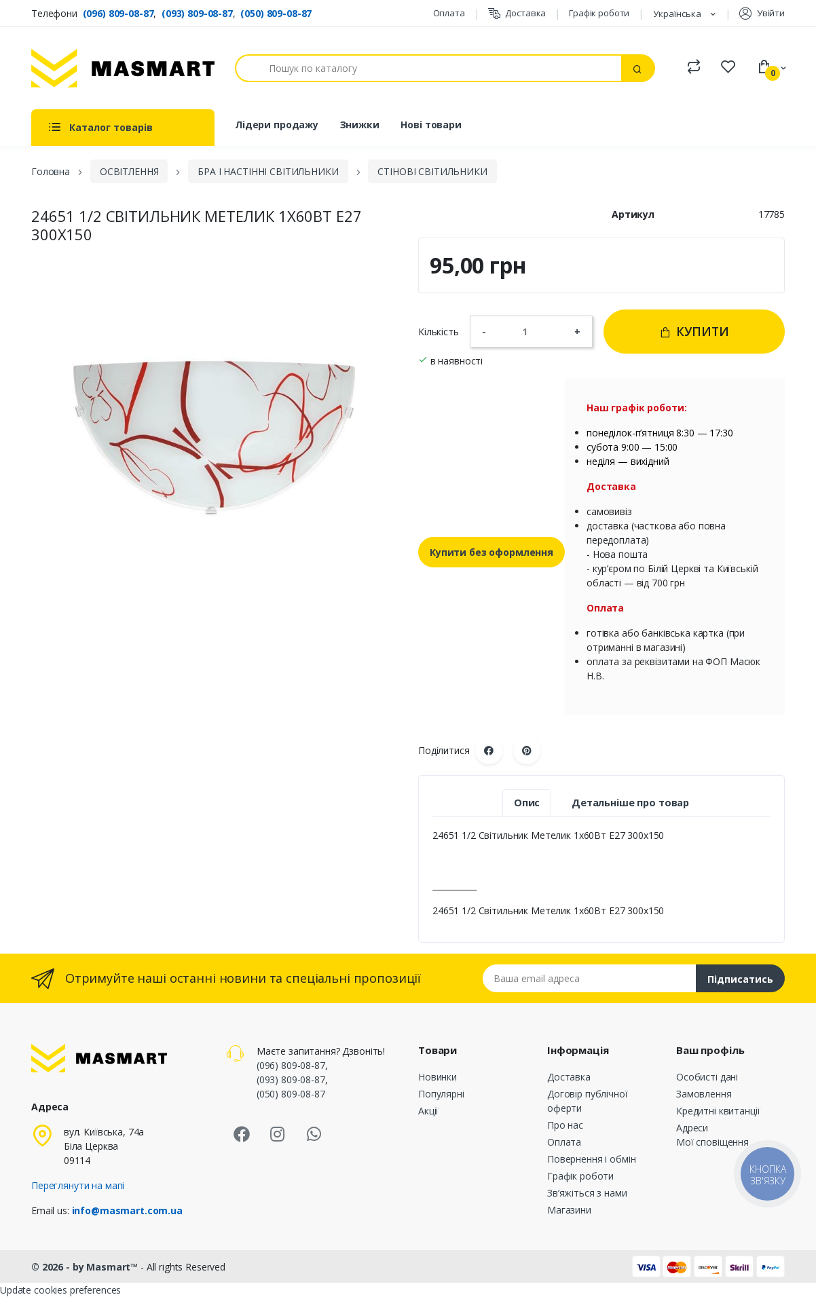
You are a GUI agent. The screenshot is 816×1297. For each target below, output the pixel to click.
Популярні (441, 1093)
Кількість (438, 331)
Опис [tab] (527, 802)
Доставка (517, 13)
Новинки (437, 1076)
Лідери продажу (276, 124)
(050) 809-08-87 (276, 13)
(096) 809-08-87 (118, 13)
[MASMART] (123, 68)
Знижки (359, 124)
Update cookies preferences (60, 1289)
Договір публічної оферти (587, 1100)
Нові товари (431, 124)
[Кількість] (530, 331)
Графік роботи (599, 13)
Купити (694, 331)
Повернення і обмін (591, 1158)
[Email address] (590, 978)
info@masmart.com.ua (127, 1210)
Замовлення (704, 1093)
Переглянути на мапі (77, 1185)
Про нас (565, 1125)
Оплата (449, 13)
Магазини (569, 1209)
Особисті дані (707, 1076)
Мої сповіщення (712, 1141)
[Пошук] (428, 68)
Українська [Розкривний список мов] (678, 13)
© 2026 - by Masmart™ (86, 1266)
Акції (428, 1110)
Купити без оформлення (491, 552)
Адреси (692, 1127)
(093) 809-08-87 (197, 13)
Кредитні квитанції (718, 1110)
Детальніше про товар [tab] (630, 802)
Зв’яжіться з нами (587, 1192)
